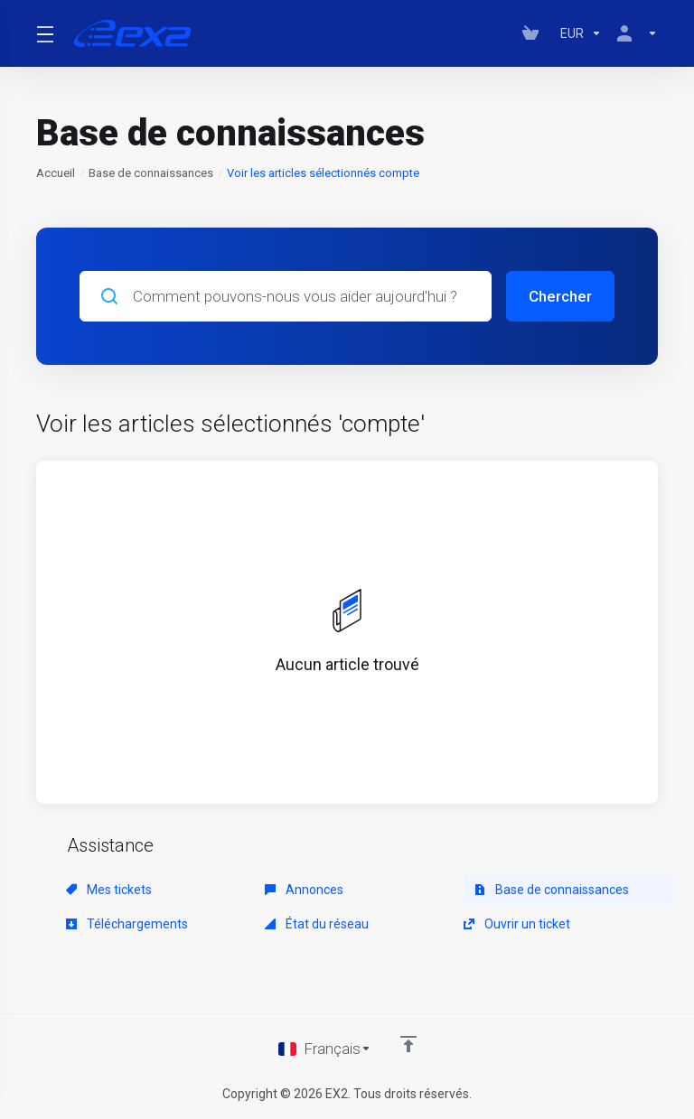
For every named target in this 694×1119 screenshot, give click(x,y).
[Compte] (633, 33)
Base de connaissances (151, 173)
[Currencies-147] (581, 33)
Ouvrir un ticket (517, 924)
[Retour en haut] (408, 1044)
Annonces (304, 889)
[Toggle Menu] (44, 33)
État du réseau (317, 924)
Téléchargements (127, 924)
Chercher (560, 296)
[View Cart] (534, 33)
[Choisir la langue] (325, 1048)
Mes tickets (109, 889)
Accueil (55, 173)
